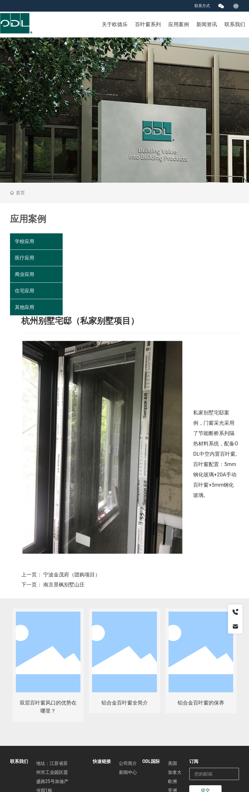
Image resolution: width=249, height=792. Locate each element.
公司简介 (128, 763)
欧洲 (172, 781)
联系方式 (202, 6)
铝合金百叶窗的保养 (201, 703)
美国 (172, 763)
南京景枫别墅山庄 (64, 585)
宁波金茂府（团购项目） (71, 575)
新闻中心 (128, 772)
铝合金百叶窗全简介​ (124, 703)
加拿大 (175, 772)
